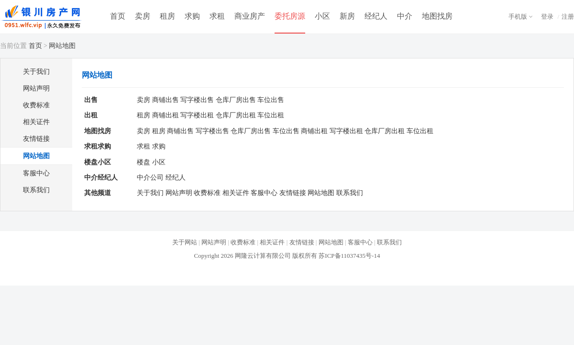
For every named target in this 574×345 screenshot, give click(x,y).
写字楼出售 (197, 100)
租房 (167, 16)
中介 (404, 16)
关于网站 (184, 242)
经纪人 (375, 16)
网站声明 (36, 88)
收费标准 (36, 105)
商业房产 (249, 16)
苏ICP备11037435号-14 (349, 255)
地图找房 (437, 16)
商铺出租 (165, 115)
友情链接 (36, 138)
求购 (192, 16)
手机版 (517, 16)
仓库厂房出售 (236, 100)
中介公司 (150, 177)
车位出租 (270, 115)
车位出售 (270, 100)
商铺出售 (165, 100)
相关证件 (36, 122)
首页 (117, 16)
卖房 (142, 16)
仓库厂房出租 (236, 115)
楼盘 (143, 162)
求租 (217, 16)
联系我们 (36, 190)
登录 (547, 16)
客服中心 (36, 173)
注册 (568, 16)
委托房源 (290, 16)
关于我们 (36, 71)
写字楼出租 (197, 115)
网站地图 (36, 156)
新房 (347, 16)
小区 (322, 16)
